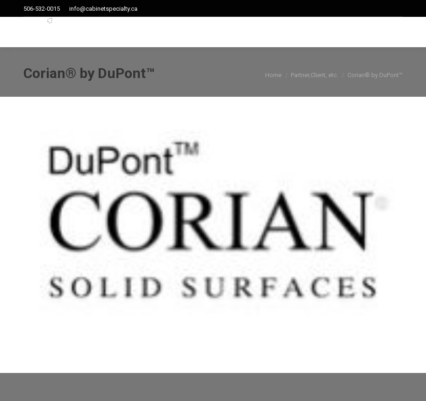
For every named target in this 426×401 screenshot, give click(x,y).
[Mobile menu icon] (396, 32)
